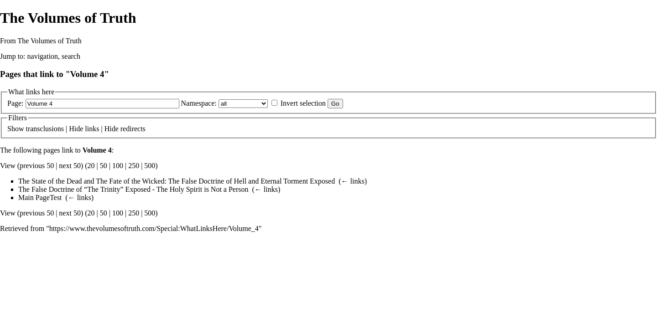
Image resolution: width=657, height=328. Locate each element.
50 (103, 165)
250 (133, 165)
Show (15, 129)
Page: (15, 103)
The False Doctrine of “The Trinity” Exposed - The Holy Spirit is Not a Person (133, 189)
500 (149, 165)
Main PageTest (40, 197)
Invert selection (303, 103)
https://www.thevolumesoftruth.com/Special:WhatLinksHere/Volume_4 (154, 228)
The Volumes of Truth (68, 18)
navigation (42, 56)
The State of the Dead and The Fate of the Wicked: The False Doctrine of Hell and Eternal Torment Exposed (176, 181)
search (71, 56)
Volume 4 (97, 150)
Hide (76, 129)
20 (91, 165)
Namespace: (199, 103)
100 (117, 165)
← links (353, 181)
